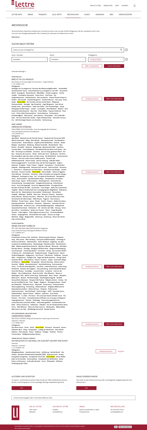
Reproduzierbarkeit (18, 203)
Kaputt (23, 181)
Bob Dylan (63, 246)
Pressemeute (47, 284)
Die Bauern (54, 154)
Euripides (22, 165)
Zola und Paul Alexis (18, 219)
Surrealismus (25, 210)
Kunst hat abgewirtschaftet (41, 185)
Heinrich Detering (47, 262)
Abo (111, 14)
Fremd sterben (60, 165)
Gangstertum (21, 257)
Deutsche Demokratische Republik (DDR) (32, 354)
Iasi (35, 176)
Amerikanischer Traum (19, 91)
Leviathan (48, 271)
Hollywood (55, 102)
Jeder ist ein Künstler (19, 359)
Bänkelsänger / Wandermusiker (44, 244)
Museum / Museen (48, 194)
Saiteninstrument (18, 291)
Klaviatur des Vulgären (28, 269)
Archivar (56, 143)
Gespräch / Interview (18, 321)
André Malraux (28, 143)
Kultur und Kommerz (19, 361)
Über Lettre (33, 410)
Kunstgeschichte (57, 185)
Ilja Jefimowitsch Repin (36, 178)
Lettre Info (17, 14)
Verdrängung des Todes (19, 363)
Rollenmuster (52, 289)
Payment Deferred (55, 111)
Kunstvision (36, 187)
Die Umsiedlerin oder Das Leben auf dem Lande (28, 156)
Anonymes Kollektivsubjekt (46, 239)
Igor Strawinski (36, 104)
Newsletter (108, 5)
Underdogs (36, 300)
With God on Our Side (19, 309)
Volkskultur (34, 305)
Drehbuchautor (30, 97)
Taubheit (53, 332)
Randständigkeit (17, 115)
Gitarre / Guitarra (41, 260)
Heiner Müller (46, 172)
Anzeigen (100, 14)
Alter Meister (35, 140)
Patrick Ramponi (18, 223)
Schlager (45, 332)
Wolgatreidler (29, 217)
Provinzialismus (43, 113)
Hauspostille (35, 262)
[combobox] (30, 59)
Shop (117, 5)
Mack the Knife (38, 273)
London (33, 109)
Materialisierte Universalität (31, 192)
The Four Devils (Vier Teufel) (25, 118)
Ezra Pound (39, 255)
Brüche (14, 147)
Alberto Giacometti (18, 140)
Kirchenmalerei (32, 181)
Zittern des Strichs (58, 217)
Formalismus (49, 165)
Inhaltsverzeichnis (92, 99)
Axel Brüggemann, (18, 313)
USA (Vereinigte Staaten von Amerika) (28, 120)
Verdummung (47, 120)
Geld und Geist (53, 167)
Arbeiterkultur (32, 242)
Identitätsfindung (45, 264)
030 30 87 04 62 (118, 410)
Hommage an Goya (26, 176)
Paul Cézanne (55, 199)
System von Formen (37, 210)
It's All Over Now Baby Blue (26, 266)
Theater (14, 212)
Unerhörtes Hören (21, 316)
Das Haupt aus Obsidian (24, 152)
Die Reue (62, 154)
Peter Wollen (16, 77)
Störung (57, 208)
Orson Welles (42, 111)
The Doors (31, 296)
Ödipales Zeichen (51, 280)
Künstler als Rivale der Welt (21, 187)
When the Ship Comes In (36, 307)
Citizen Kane (39, 95)
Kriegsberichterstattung (44, 183)
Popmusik (38, 284)
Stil (39, 208)
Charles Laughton (52, 93)
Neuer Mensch (17, 196)
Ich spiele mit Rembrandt (46, 176)
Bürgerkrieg (37, 147)
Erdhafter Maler (54, 161)
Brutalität (21, 147)
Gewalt (63, 170)
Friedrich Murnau (48, 100)
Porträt (43, 201)
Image (30, 14)
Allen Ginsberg (30, 239)
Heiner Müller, (17, 338)
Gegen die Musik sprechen (46, 257)
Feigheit (40, 165)
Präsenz (49, 201)
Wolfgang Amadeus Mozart (31, 334)
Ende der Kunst (52, 354)
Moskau (60, 109)
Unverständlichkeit (56, 212)
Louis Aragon (45, 187)
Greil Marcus (16, 262)
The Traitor (22, 298)
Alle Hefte (57, 14)
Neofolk (59, 278)
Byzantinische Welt (48, 147)
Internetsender (57, 264)
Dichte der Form (43, 154)
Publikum (38, 332)
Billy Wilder (40, 93)
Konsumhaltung (42, 269)
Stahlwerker (32, 208)
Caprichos (60, 147)
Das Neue (36, 152)
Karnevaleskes (32, 359)
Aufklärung (45, 352)
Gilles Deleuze (29, 260)
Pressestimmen (84, 412)
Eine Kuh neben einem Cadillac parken (32, 158)
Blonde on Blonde (44, 246)
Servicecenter (125, 14)
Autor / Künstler (17, 55)
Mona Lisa (37, 194)
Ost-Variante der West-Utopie (22, 199)
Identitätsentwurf (31, 264)
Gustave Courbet (25, 172)
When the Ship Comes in (23, 225)
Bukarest (29, 147)
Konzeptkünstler (29, 183)
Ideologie (27, 104)
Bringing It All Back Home (39, 248)
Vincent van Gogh (54, 214)
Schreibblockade (17, 205)
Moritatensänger (33, 278)
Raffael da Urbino (60, 201)
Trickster (28, 300)
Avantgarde (21, 93)
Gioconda (15, 172)
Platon (31, 332)
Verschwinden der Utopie (37, 214)
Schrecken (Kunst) (58, 203)
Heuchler (15, 264)
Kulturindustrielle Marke (57, 269)
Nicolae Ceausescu (29, 196)
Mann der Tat (16, 192)
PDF (21, 388)
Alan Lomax (20, 239)
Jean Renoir (59, 104)
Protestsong (30, 287)
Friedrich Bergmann (34, 100)
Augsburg (53, 242)
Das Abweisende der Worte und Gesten (49, 149)
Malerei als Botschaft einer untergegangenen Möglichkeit (38, 190)
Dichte (34, 154)
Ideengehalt (60, 176)
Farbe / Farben (32, 165)
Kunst (87, 14)
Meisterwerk (46, 192)
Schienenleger (41, 291)
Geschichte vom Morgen (52, 170)
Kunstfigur (28, 271)
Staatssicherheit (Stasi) (19, 208)
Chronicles (41, 251)
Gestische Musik (17, 260)
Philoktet (15, 201)
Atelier (63, 143)
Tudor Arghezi (23, 212)
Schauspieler (48, 115)
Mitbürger (22, 194)
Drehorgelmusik (28, 253)
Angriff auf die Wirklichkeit (43, 143)
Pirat (31, 282)
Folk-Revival (49, 255)
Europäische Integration (20, 357)
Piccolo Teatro (23, 201)
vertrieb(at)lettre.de (116, 412)
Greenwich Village (60, 260)
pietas (32, 201)
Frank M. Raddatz (29, 338)
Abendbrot (15, 138)
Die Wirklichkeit (50, 156)
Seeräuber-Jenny (58, 291)
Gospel (50, 260)
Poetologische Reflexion (34, 230)
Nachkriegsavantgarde (47, 278)
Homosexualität (17, 104)
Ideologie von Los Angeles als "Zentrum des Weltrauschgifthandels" (34, 88)
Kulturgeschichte (21, 131)
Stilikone (38, 293)
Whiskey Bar (50, 307)
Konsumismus (26, 106)
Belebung (30, 145)
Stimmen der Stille (47, 208)
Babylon (14, 145)
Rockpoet (43, 289)
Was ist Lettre (95, 5)
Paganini (46, 199)
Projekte (43, 14)
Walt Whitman (22, 307)
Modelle (29, 194)
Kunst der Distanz (18, 271)
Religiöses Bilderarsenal (56, 287)
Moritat (23, 278)
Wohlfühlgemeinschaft (35, 309)
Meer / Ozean (53, 275)
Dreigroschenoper (41, 253)
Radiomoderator (41, 287)
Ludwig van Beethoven (46, 330)
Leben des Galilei (38, 106)
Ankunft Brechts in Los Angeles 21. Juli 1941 (43, 91)
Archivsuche (73, 14)
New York (33, 111)
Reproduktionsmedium (19, 289)
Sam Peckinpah (30, 291)
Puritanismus (53, 113)
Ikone (14, 178)
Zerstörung (47, 217)
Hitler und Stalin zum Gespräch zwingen (52, 174)
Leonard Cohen (39, 271)
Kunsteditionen (57, 412)
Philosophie (51, 361)
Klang (25, 330)
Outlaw (60, 280)
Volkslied (42, 305)
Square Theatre (28, 293)
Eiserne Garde (30, 161)
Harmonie (48, 327)
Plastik (37, 201)
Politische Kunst (28, 284)
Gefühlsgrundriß (24, 167)
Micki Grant (16, 278)
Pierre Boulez (23, 332)
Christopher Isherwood (26, 95)
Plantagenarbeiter (54, 282)
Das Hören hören (17, 327)
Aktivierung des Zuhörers (47, 237)
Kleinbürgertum (44, 181)
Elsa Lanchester (42, 97)
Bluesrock (55, 246)
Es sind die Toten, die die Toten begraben (42, 163)
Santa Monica (38, 115)
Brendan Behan (17, 248)
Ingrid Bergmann (48, 104)
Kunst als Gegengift (23, 185)
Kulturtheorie (58, 183)
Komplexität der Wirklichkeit (48, 359)
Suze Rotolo (54, 293)
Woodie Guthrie (49, 309)
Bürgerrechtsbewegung (57, 248)
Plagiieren (43, 282)
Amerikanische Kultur (33, 352)
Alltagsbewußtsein (18, 352)
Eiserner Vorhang (42, 161)
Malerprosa (63, 190)
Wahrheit (15, 217)
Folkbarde (57, 255)
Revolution (29, 203)
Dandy (48, 251)
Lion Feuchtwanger (51, 106)
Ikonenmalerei (22, 178)
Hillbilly (21, 264)
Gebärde (14, 167)
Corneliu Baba (16, 149)
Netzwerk (32, 412)
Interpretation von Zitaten (54, 178)
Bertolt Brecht (31, 93)
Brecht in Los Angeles (23, 79)
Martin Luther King (31, 275)
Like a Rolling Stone (24, 273)
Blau (61, 145)
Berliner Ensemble (41, 145)
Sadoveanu (47, 203)
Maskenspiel (43, 275)
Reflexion (59, 361)
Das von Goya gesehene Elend (51, 152)
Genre (52, 55)
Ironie (14, 266)
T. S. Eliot (24, 296)
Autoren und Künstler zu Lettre (89, 410)
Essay (13, 131)
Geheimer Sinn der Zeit (39, 167)
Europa (61, 354)
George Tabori (61, 257)
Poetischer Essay (21, 230)
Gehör (32, 327)
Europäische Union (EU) (37, 357)
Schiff (49, 291)
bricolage (27, 248)
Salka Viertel (28, 115)
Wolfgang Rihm (31, 313)
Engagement (30, 255)
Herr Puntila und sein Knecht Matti (39, 102)
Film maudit (22, 100)
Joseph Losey (16, 106)
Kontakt (125, 5)
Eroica (27, 327)
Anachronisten (17, 143)
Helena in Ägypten (58, 172)
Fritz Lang (58, 100)
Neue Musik (59, 330)
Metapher (63, 275)
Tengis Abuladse (56, 210)
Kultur (61, 359)
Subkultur (45, 293)
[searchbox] (29, 59)
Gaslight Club (31, 257)
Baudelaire (22, 145)
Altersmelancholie (47, 140)
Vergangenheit (23, 214)
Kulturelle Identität (33, 361)
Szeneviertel (16, 296)
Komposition (32, 330)
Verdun (14, 214)
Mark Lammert (17, 124)
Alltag (28, 140)
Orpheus (15, 332)
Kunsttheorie (35, 131)
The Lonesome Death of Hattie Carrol (49, 296)
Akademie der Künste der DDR (54, 138)
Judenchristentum (51, 266)
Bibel (13, 246)
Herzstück (34, 174)
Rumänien (38, 203)
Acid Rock (34, 237)
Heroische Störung (21, 126)
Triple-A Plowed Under (43, 118)
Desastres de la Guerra (23, 154)
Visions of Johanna (22, 305)
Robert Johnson (34, 289)
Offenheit (40, 196)
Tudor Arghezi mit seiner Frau (39, 212)
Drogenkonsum (53, 253)
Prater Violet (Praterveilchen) (26, 113)
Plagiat (36, 282)
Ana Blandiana (60, 140)
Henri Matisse (16, 174)
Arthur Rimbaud (43, 242)
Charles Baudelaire (30, 251)
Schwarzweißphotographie (45, 205)
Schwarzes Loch (29, 205)
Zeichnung (38, 217)
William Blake (60, 307)
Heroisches (26, 174)
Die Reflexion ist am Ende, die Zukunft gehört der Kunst (40, 341)
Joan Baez (40, 266)
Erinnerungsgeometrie (19, 163)
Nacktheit (59, 194)
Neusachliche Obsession (20, 280)
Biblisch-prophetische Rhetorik (26, 246)
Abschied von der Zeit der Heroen (31, 138)
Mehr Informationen (125, 427)
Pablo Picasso (37, 199)
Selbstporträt (59, 205)
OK (116, 427)
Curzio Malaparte (28, 149)
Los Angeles (41, 109)
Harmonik (56, 327)
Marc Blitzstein (52, 109)
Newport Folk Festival (36, 280)
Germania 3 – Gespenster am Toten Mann (28, 170)
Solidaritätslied (17, 293)
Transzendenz (16, 334)
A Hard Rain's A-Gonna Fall (21, 237)
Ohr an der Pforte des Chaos (54, 196)
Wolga (21, 217)
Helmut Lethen (59, 262)
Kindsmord (15, 269)
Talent (47, 210)
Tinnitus (60, 332)
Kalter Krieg (16, 181)
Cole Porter (49, 95)
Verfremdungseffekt (44, 302)
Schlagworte (92, 55)
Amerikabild (63, 88)
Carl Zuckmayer (17, 251)
